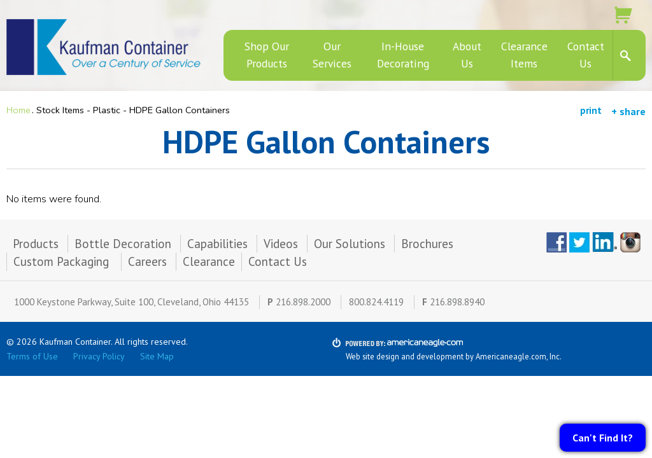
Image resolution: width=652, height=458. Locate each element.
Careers (147, 261)
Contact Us (277, 261)
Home (18, 110)
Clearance (209, 261)
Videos (281, 243)
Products (36, 243)
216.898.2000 (303, 302)
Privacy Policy (99, 356)
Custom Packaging (62, 261)
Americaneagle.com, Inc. (519, 356)
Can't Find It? (602, 437)
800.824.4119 (376, 302)
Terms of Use (32, 356)
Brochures (427, 243)
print (591, 110)
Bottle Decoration (122, 243)
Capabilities (217, 243)
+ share (628, 111)
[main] (326, 171)
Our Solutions (349, 243)
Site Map (157, 356)
